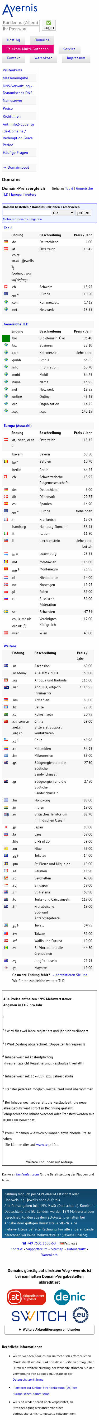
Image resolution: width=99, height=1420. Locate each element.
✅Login (49, 25)
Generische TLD (16, 324)
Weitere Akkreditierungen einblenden (51, 1329)
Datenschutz (76, 1249)
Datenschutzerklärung (28, 1379)
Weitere (30, 194)
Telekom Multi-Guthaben (28, 49)
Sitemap (57, 1249)
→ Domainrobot (16, 167)
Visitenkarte (12, 70)
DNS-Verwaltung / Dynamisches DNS (17, 89)
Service (69, 49)
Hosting (13, 40)
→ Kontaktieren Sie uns (69, 975)
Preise (8, 108)
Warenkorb (44, 58)
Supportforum (36, 1249)
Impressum (76, 58)
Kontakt (13, 58)
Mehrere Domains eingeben (22, 219)
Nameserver (12, 100)
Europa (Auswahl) (18, 425)
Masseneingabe (15, 78)
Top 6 (69, 188)
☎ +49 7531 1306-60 (39, 1243)
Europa (16, 194)
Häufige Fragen (15, 152)
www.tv (41, 1144)
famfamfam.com (27, 1174)
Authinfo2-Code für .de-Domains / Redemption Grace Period (18, 134)
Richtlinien (12, 116)
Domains (42, 40)
